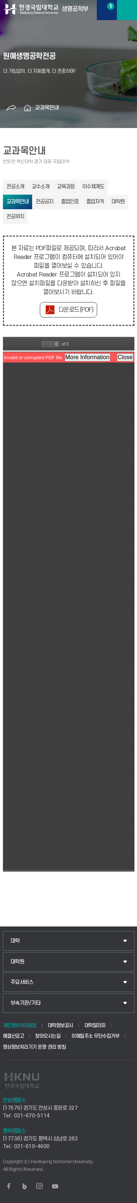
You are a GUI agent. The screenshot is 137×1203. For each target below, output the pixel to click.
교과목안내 (47, 108)
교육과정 (66, 187)
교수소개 (40, 187)
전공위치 (15, 217)
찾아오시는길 (47, 1036)
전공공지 (44, 202)
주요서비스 (22, 982)
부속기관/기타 (26, 1003)
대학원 (118, 202)
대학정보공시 (60, 1025)
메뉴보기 (127, 10)
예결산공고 (13, 1036)
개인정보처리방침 (20, 1025)
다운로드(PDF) (76, 310)
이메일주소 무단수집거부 (95, 1036)
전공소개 (15, 187)
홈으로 (27, 108)
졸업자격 (95, 202)
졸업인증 (70, 202)
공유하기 (11, 108)
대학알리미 (95, 1025)
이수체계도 (93, 187)
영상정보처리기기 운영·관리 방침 (34, 1047)
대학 (15, 941)
